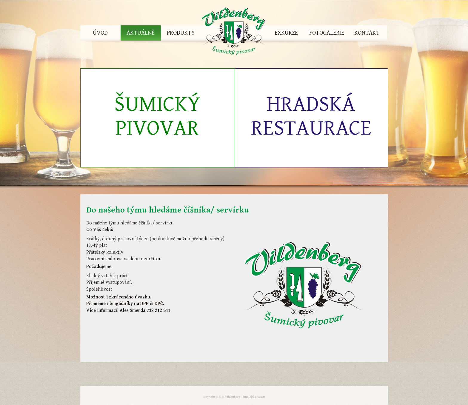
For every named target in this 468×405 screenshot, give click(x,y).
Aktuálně (141, 33)
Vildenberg (234, 33)
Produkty (181, 33)
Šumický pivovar (157, 116)
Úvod (100, 33)
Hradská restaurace (311, 116)
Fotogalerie (326, 33)
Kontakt (367, 33)
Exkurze (286, 33)
